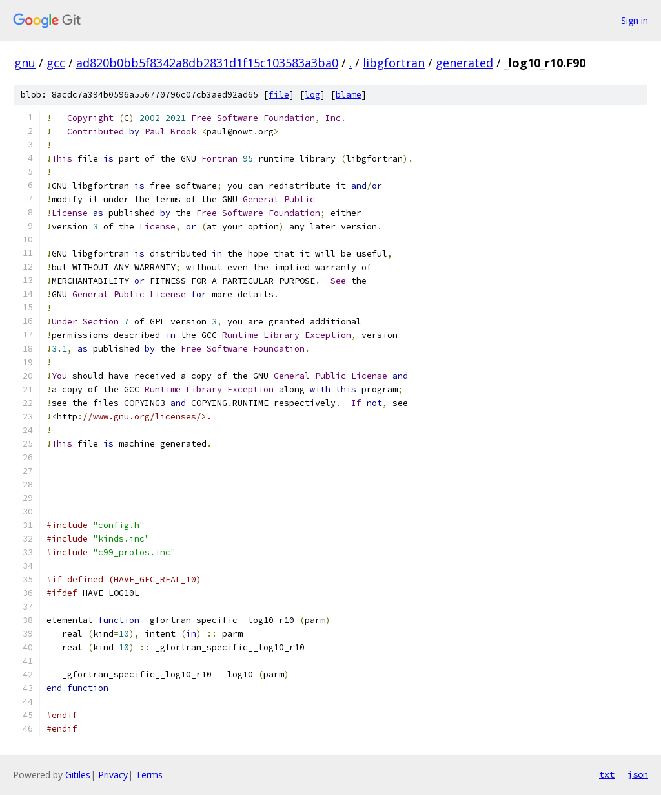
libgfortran (394, 62)
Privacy (113, 774)
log (312, 94)
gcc (55, 62)
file (279, 94)
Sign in (634, 20)
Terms (149, 774)
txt (607, 774)
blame (348, 94)
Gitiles (77, 774)
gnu (25, 62)
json (637, 774)
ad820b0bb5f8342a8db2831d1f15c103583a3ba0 (207, 62)
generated (464, 62)
